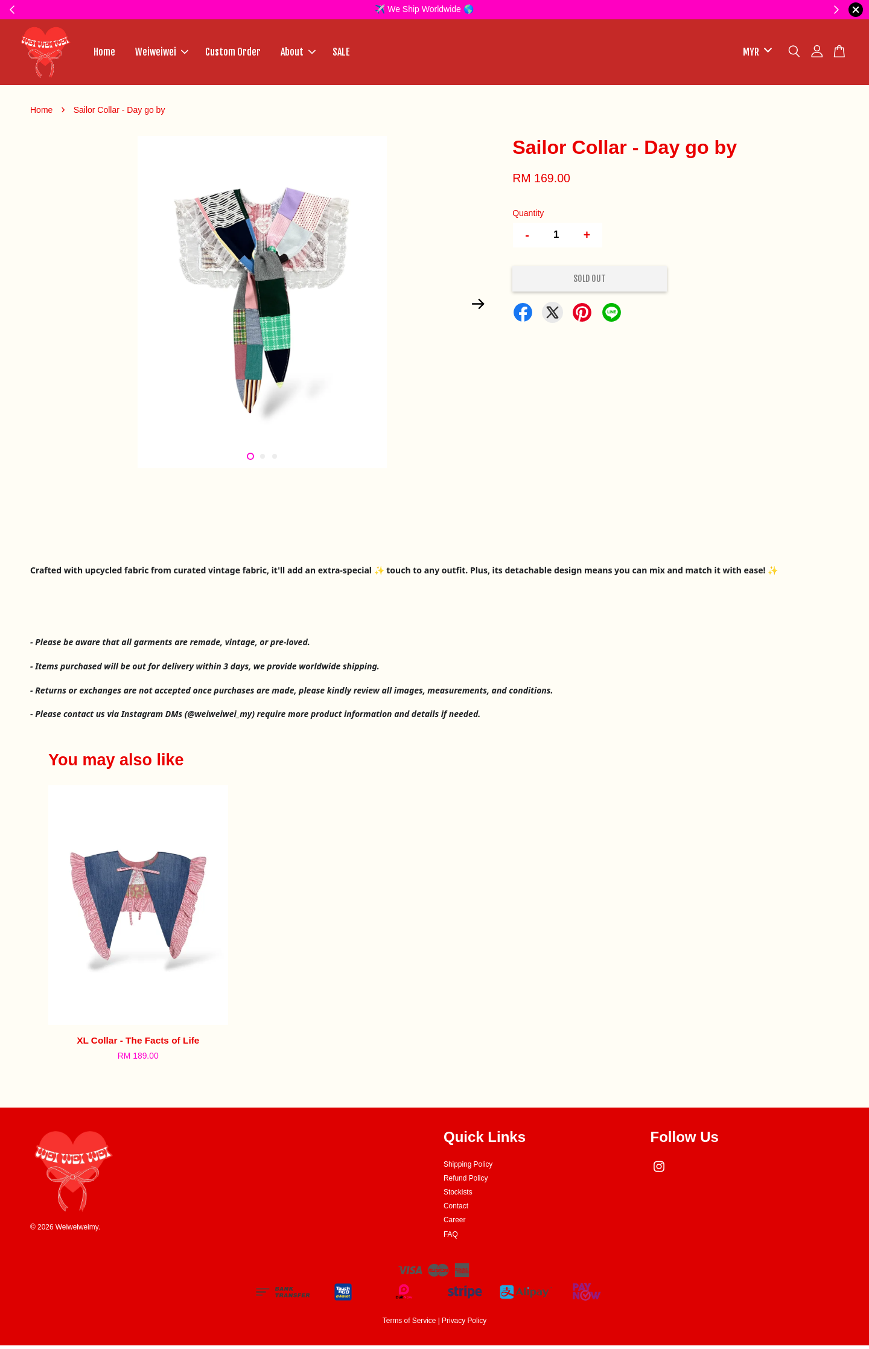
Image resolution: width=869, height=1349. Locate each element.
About (298, 54)
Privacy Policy (464, 1324)
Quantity (528, 217)
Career (454, 1223)
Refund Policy (466, 1182)
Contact (456, 1209)
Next (478, 308)
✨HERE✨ (513, 9)
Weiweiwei (161, 54)
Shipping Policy (468, 1167)
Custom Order (233, 54)
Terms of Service (409, 1324)
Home (104, 54)
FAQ (451, 1238)
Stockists (458, 1195)
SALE (341, 54)
